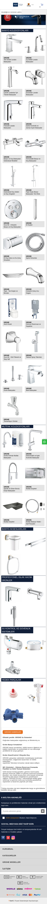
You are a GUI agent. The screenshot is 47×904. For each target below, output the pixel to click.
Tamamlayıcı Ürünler (11, 421)
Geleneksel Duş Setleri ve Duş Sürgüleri (11, 193)
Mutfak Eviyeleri (31, 489)
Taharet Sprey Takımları (34, 357)
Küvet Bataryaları (9, 390)
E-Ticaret (16, 901)
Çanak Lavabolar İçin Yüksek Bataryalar (11, 94)
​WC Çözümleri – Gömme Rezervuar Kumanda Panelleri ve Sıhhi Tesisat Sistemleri (20, 768)
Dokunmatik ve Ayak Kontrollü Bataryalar (33, 457)
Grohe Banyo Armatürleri (12, 744)
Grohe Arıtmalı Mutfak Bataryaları (11, 457)
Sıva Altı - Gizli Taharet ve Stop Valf (12, 358)
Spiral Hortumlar (31, 258)
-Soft (11, 901)
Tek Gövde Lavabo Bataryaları (10, 61)
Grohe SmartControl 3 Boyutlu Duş (16, 755)
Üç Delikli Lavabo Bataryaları (32, 61)
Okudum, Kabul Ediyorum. (20, 818)
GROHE (6, 58)
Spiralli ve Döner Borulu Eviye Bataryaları (12, 490)
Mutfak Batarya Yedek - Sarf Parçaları (34, 523)
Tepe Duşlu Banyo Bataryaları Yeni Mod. (33, 193)
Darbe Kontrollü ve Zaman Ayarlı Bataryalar (34, 127)
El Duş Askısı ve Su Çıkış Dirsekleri (12, 259)
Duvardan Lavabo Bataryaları (32, 94)
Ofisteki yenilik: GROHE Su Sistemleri (17, 737)
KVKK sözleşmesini (12, 818)
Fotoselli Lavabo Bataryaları (9, 127)
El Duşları (29, 225)
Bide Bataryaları (31, 390)
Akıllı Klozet (8, 324)
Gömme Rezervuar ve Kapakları (33, 325)
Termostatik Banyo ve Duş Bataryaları (33, 160)
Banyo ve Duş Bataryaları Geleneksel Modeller (12, 160)
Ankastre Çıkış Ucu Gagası (32, 292)
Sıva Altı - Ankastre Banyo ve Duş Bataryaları (12, 226)
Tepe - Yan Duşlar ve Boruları (11, 292)
